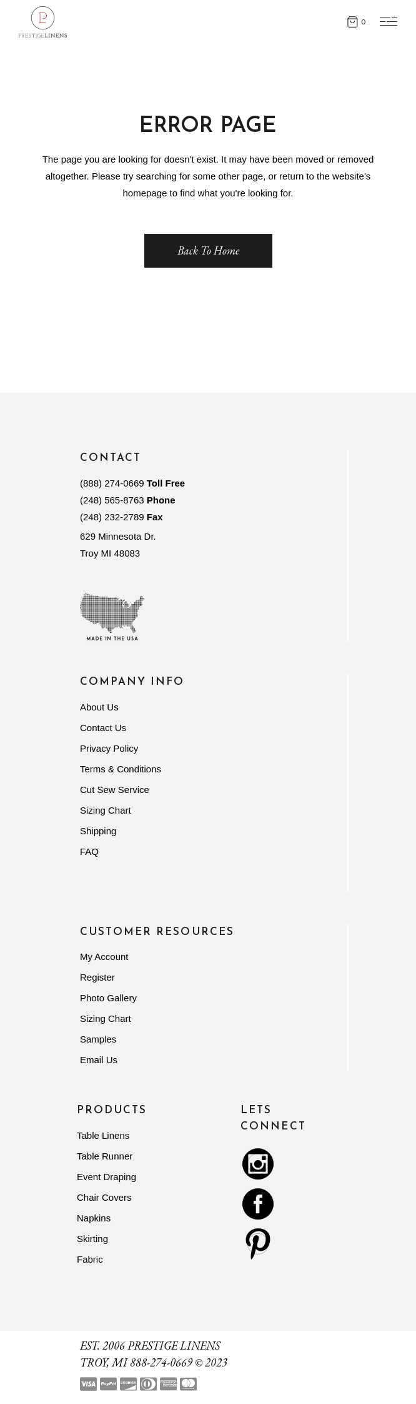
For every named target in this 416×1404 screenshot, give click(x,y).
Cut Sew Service (114, 789)
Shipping (98, 831)
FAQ (89, 851)
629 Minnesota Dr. (118, 536)
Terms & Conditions (120, 769)
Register (97, 977)
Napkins (94, 1218)
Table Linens (103, 1135)
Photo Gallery (108, 997)
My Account (104, 956)
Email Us (98, 1059)
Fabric (90, 1259)
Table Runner (104, 1156)
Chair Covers (104, 1197)
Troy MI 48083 (110, 553)
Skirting (92, 1238)
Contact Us (103, 727)
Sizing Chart (105, 810)
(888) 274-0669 (112, 483)
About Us (99, 707)
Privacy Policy (109, 748)
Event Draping (106, 1176)
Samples (98, 1039)
